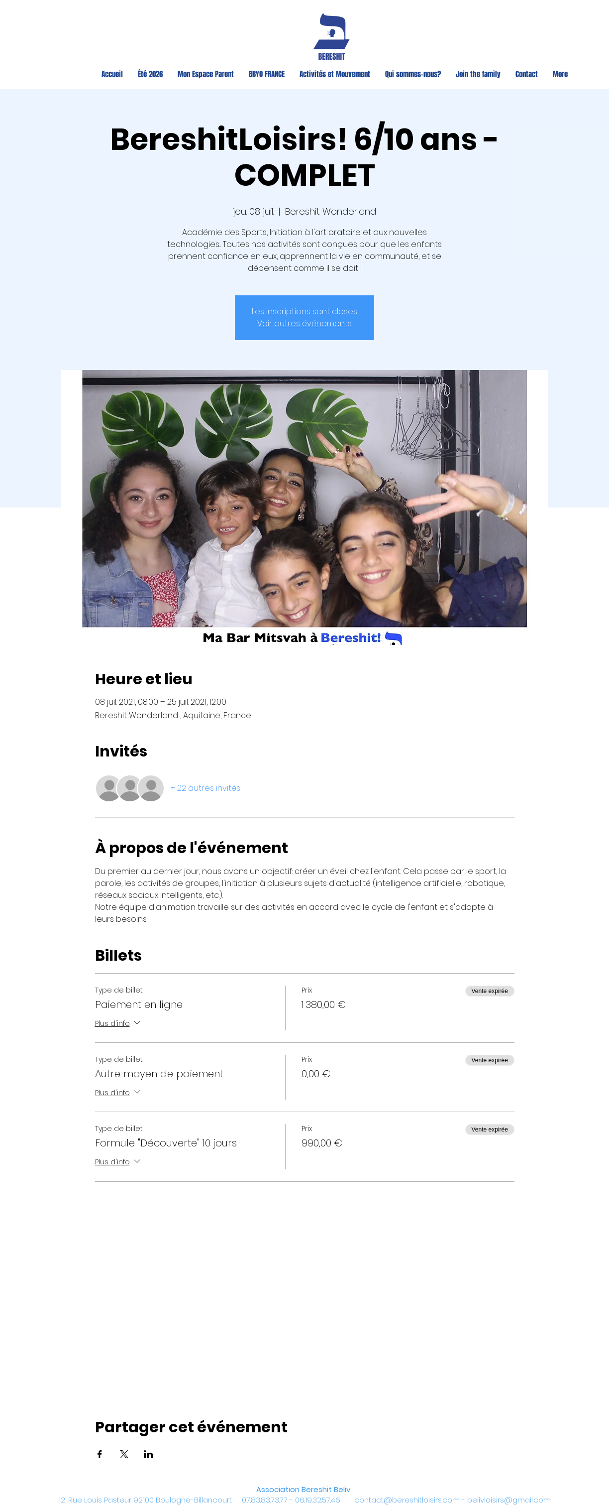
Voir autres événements (304, 323)
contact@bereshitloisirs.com (407, 1500)
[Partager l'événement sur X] (124, 1454)
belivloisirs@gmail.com (509, 1500)
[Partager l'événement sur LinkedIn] (148, 1454)
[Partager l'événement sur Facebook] (99, 1454)
